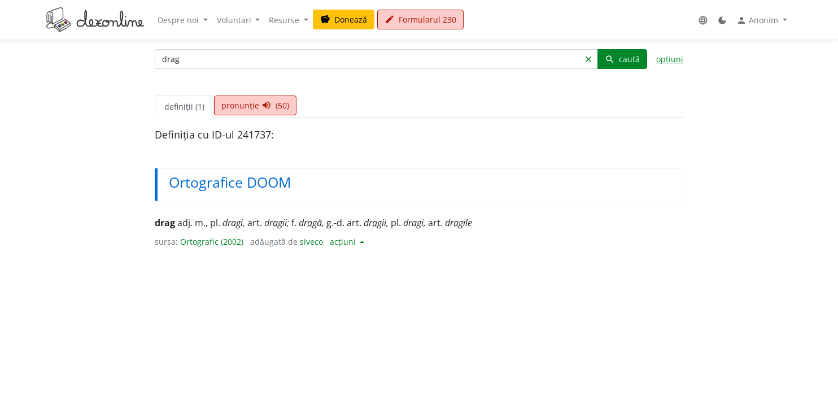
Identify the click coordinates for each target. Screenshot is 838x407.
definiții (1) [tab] (184, 106)
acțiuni (344, 241)
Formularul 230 (420, 19)
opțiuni (669, 59)
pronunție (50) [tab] (255, 105)
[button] (703, 20)
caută (622, 59)
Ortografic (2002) (211, 241)
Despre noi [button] (179, 20)
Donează (343, 19)
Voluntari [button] (235, 20)
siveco (311, 241)
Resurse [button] (285, 20)
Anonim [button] (758, 20)
